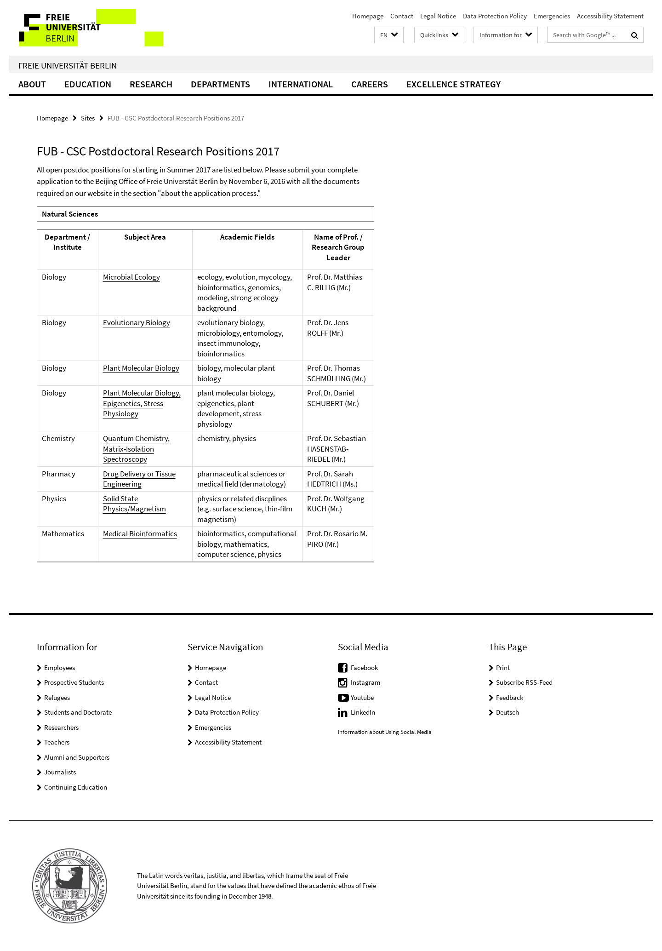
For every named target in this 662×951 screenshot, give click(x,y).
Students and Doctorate (78, 712)
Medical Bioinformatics (140, 533)
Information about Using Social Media (385, 732)
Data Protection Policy (495, 15)
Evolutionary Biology (136, 322)
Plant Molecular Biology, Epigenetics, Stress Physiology (142, 403)
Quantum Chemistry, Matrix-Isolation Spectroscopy (136, 448)
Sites (88, 118)
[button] (389, 35)
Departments (220, 84)
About (32, 84)
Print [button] (503, 667)
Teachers (56, 742)
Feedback (509, 697)
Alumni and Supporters (76, 757)
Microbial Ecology (131, 277)
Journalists (60, 772)
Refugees (57, 697)
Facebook (364, 667)
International (300, 84)
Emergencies (552, 15)
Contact (401, 15)
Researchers (61, 727)
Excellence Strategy (453, 84)
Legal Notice (438, 15)
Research (151, 84)
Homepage (367, 15)
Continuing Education (75, 787)
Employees (59, 667)
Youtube (362, 697)
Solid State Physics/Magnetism (134, 503)
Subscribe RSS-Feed (524, 682)
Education (87, 84)
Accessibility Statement (610, 15)
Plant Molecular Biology (141, 368)
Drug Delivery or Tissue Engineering (139, 479)
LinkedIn (363, 712)
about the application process (209, 193)
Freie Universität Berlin (67, 65)
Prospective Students (74, 682)
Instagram (365, 682)
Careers (369, 84)
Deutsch (507, 712)
